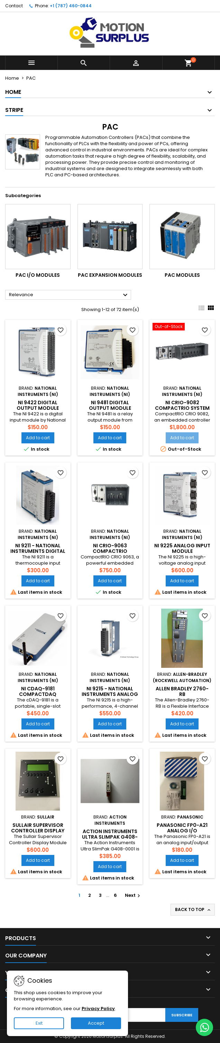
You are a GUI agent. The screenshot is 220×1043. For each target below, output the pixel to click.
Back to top (193, 910)
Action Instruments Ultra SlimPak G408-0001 (110, 837)
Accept (96, 1023)
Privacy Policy (98, 1008)
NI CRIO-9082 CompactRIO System (182, 405)
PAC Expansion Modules (110, 275)
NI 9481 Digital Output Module (110, 405)
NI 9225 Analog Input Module (182, 548)
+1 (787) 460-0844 (71, 6)
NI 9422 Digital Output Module (38, 405)
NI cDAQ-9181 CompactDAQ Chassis (37, 694)
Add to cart (38, 438)
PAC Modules (182, 275)
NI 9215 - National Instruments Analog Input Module (110, 694)
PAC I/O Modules (38, 275)
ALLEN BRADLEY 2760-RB (182, 691)
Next (133, 895)
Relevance (69, 295)
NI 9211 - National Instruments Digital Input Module (37, 551)
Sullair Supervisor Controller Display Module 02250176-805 (38, 831)
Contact (14, 6)
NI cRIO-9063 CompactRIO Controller (110, 551)
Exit (39, 1023)
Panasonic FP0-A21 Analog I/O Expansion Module (182, 831)
